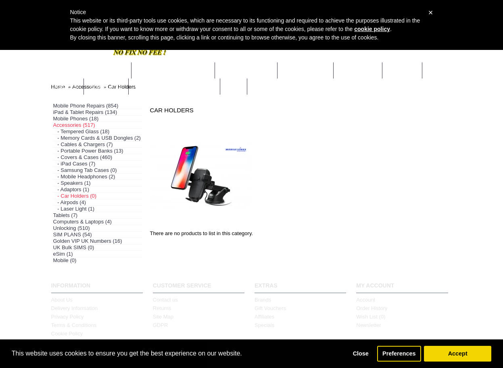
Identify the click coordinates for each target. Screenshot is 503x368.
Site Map (163, 317)
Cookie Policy (67, 334)
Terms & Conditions (74, 325)
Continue (433, 257)
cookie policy (372, 29)
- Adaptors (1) (71, 189)
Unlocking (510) (71, 228)
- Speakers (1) (72, 183)
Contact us (165, 300)
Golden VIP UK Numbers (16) (87, 241)
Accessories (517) (74, 125)
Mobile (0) (65, 260)
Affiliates (264, 317)
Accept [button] (458, 353)
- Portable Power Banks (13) (88, 151)
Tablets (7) (65, 215)
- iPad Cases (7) (74, 164)
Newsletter (368, 325)
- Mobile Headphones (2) (84, 177)
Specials (264, 325)
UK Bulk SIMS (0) (73, 247)
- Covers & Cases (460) (83, 157)
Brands (263, 300)
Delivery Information (74, 308)
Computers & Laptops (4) (82, 222)
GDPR (160, 325)
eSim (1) (63, 254)
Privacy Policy (67, 317)
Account (365, 300)
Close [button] (361, 353)
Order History (371, 308)
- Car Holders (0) (75, 196)
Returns (162, 308)
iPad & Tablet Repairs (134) (85, 112)
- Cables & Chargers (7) (83, 144)
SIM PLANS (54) (72, 235)
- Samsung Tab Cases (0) (85, 170)
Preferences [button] (398, 353)
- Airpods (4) (69, 202)
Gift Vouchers (270, 308)
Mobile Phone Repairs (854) (86, 106)
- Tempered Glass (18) (81, 131)
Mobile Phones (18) (76, 119)
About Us (62, 300)
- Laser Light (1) (74, 209)
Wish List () (370, 317)
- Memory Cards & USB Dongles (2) (97, 138)
